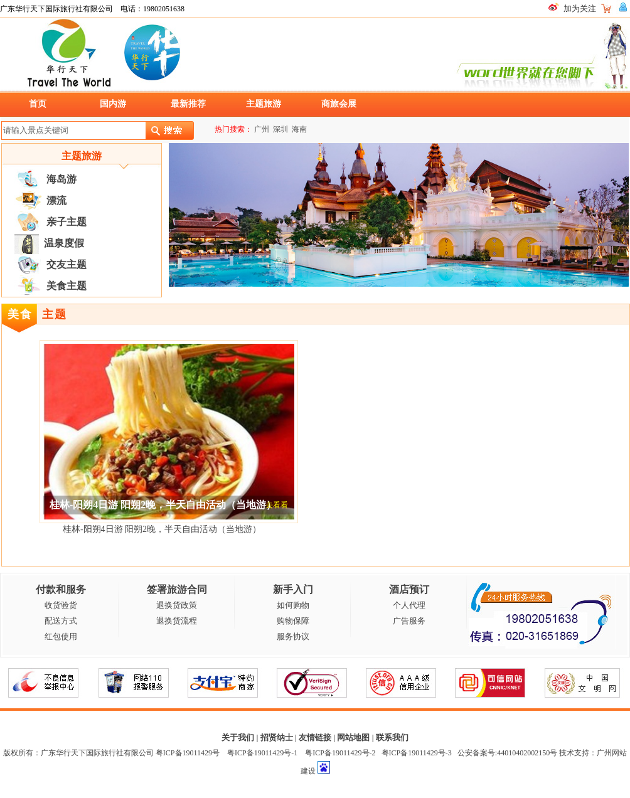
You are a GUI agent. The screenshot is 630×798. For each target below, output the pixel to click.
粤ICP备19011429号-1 (262, 752)
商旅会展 (338, 104)
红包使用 (61, 636)
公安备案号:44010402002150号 (507, 752)
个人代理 (409, 605)
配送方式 (61, 620)
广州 (261, 129)
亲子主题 (66, 221)
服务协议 (293, 636)
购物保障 (293, 620)
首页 (37, 104)
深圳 (280, 129)
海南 (299, 129)
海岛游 (61, 179)
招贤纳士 (276, 737)
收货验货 (61, 605)
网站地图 (353, 737)
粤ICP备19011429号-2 (340, 752)
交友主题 (66, 264)
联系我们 (392, 737)
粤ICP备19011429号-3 (417, 752)
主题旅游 (263, 104)
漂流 (56, 200)
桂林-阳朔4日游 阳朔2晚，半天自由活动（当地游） (162, 529)
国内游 (113, 104)
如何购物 (293, 605)
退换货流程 (176, 620)
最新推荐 (188, 104)
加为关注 (579, 8)
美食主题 (66, 285)
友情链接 (315, 737)
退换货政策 (176, 605)
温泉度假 (64, 243)
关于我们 (238, 737)
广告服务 (409, 620)
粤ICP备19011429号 (188, 752)
